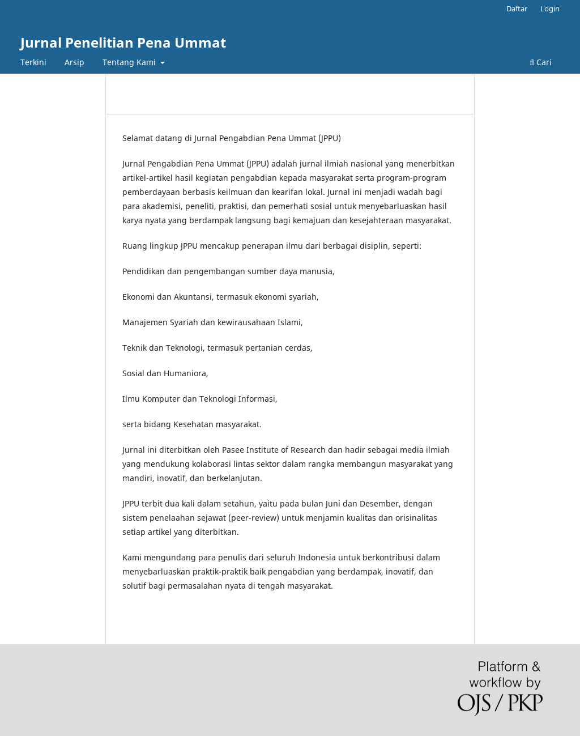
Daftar (516, 8)
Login (550, 8)
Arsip (74, 62)
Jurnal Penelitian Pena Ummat (123, 42)
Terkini (33, 62)
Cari (541, 62)
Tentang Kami (130, 62)
